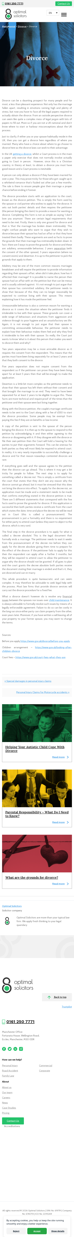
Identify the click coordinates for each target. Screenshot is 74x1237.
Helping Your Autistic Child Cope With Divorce (34, 749)
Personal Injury (10, 1065)
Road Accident (10, 1071)
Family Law (8, 1076)
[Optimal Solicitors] (17, 14)
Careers (6, 1097)
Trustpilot (67, 1007)
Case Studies (9, 1108)
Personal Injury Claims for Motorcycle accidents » (42, 692)
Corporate (44, 1071)
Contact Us (63, 3)
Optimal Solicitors (12, 906)
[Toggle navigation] (63, 14)
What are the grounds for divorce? (31, 878)
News (5, 1103)
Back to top (56, 997)
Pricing (5, 1113)
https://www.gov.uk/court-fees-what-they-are (40, 657)
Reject (16, 1231)
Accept (37, 1231)
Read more (58, 757)
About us (6, 1087)
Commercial (45, 1065)
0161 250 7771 (14, 3)
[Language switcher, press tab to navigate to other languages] (52, 13)
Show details (57, 1231)
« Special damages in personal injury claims (28, 681)
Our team (7, 1092)
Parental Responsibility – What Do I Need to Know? (37, 814)
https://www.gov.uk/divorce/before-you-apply (45, 641)
